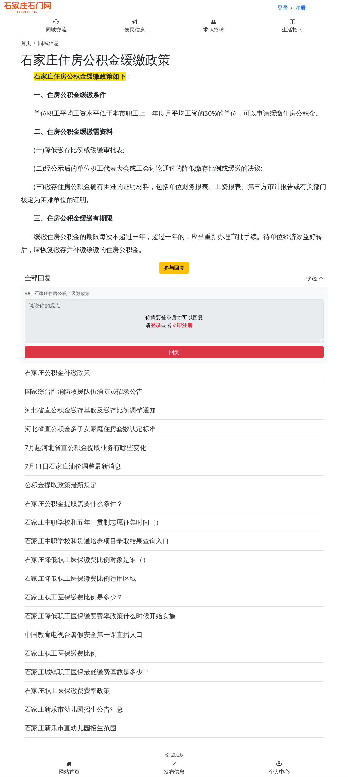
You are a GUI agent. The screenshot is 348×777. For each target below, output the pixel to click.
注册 (300, 7)
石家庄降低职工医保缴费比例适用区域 (80, 578)
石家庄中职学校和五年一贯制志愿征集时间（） (93, 522)
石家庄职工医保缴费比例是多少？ (74, 597)
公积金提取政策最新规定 (61, 484)
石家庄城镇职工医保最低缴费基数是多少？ (87, 671)
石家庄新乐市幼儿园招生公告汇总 (74, 709)
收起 (314, 278)
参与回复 (174, 267)
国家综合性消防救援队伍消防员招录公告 (84, 391)
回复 (174, 352)
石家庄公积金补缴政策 (57, 372)
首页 (26, 43)
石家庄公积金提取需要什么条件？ (74, 503)
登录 (282, 7)
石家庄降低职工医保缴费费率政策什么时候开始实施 (100, 615)
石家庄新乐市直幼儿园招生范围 (70, 728)
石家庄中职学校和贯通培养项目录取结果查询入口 (97, 540)
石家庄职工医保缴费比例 (61, 653)
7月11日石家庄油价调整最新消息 (73, 466)
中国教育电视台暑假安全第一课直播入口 (84, 634)
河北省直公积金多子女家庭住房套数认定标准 (90, 428)
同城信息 (48, 43)
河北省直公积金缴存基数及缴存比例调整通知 (90, 410)
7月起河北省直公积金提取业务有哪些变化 (85, 447)
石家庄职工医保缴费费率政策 (67, 690)
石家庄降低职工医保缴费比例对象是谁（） (87, 559)
